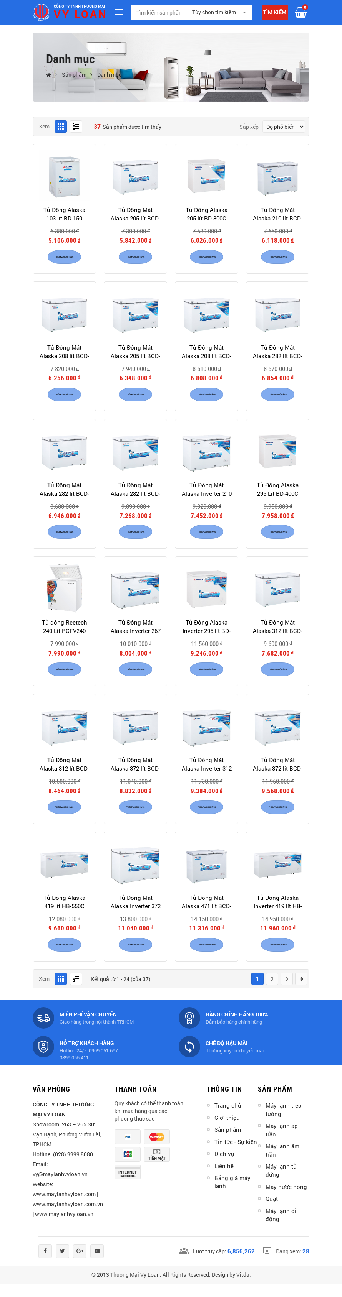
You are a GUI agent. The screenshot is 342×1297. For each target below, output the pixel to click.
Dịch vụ (224, 1167)
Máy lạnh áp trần (282, 1143)
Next (287, 992)
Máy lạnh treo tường (284, 1123)
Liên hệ (224, 1179)
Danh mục (109, 74)
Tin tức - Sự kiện (235, 1155)
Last (301, 992)
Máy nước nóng (286, 1199)
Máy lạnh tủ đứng (281, 1184)
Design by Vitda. (231, 1288)
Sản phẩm (74, 74)
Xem (44, 126)
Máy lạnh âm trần (282, 1163)
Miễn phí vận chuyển (88, 1027)
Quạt (272, 1212)
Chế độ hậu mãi (226, 1056)
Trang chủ (227, 1119)
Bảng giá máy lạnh (232, 1195)
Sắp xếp (249, 126)
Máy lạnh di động (281, 1228)
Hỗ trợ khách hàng (87, 1056)
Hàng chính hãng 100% (237, 1027)
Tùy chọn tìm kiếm (214, 12)
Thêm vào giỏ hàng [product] (64, 259)
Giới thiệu (227, 1131)
